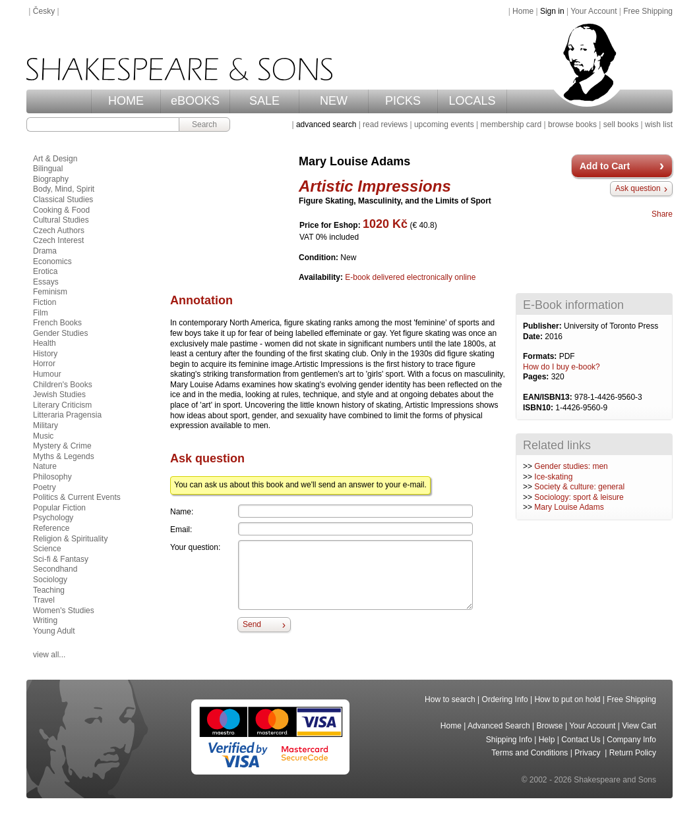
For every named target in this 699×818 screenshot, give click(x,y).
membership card (510, 124)
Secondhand (55, 569)
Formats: (541, 356)
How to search (450, 699)
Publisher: (543, 326)
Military (45, 425)
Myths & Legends (63, 456)
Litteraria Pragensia (67, 415)
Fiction (44, 302)
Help (547, 739)
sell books (620, 124)
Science (47, 548)
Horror (44, 363)
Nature (45, 466)
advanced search (326, 124)
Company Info (631, 739)
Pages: (537, 376)
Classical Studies (63, 199)
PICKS (403, 100)
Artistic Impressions (375, 186)
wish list (659, 124)
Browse (550, 725)
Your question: (195, 547)
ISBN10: (539, 407)
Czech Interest (58, 240)
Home (522, 11)
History (45, 353)
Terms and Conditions (529, 752)
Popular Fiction (59, 507)
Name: (181, 511)
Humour (47, 374)
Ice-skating (553, 476)
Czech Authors (58, 230)
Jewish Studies (59, 394)
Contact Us (580, 739)
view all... (49, 654)
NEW (334, 100)
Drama (45, 251)
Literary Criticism (62, 405)
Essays (46, 281)
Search (204, 124)
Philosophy (52, 476)
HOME (126, 100)
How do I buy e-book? (561, 366)
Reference (51, 528)
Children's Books (62, 384)
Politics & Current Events (77, 497)
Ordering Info (505, 699)
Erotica (45, 271)
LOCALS (471, 100)
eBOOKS (195, 100)
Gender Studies (60, 333)
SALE (264, 100)
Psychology (53, 517)
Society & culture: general (579, 486)
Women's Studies (63, 610)
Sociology (50, 579)
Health (44, 343)
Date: (534, 336)
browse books (572, 124)
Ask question (638, 188)
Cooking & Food (61, 210)
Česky (44, 11)
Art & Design (55, 158)
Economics (52, 261)
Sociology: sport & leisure (578, 497)
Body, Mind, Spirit (63, 189)
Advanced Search (499, 725)
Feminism (50, 291)
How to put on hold (567, 699)
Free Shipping (648, 11)
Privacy (588, 752)
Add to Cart (605, 166)
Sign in (552, 11)
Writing (45, 620)
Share (662, 214)
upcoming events (444, 124)
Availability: (322, 277)
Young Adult (54, 631)
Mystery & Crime (62, 445)
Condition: (319, 257)
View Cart (639, 725)
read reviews (385, 124)
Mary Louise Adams (568, 507)
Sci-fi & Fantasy (60, 559)
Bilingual (48, 168)
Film (40, 312)
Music (43, 436)
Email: (181, 529)
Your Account (593, 11)
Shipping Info (509, 739)
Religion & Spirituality (70, 538)
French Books (57, 322)
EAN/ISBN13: (548, 397)
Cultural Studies (61, 220)
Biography (51, 179)
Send (252, 624)
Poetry (44, 487)
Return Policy (632, 752)
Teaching (49, 590)
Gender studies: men (570, 466)
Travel (44, 600)
